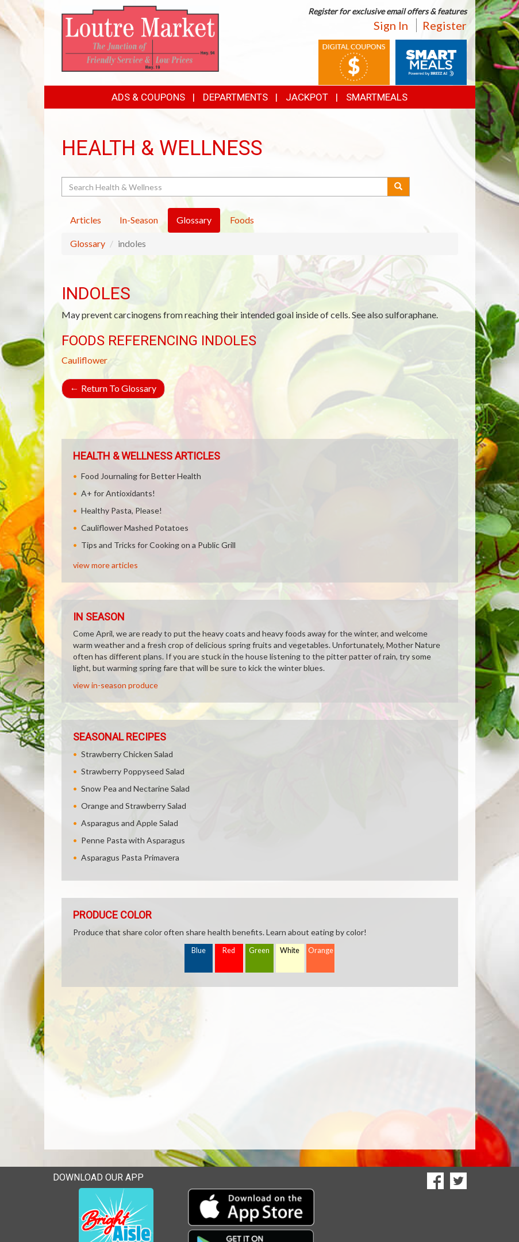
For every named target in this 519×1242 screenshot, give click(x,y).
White (289, 950)
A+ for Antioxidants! (118, 493)
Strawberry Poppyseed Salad (132, 771)
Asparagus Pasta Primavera (130, 857)
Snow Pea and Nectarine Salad (135, 788)
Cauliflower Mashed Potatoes (135, 528)
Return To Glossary (113, 388)
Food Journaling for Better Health (141, 476)
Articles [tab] (85, 219)
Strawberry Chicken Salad (127, 754)
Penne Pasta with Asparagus (133, 840)
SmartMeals (376, 97)
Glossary (87, 243)
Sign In (391, 25)
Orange (320, 950)
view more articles (105, 565)
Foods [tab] (242, 219)
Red (228, 950)
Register (444, 25)
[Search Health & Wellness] (225, 186)
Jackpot (307, 97)
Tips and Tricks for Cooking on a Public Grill (158, 545)
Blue (198, 950)
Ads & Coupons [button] (148, 97)
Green (259, 950)
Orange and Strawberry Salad (133, 806)
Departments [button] (235, 97)
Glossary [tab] (194, 219)
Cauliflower (84, 359)
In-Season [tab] (139, 219)
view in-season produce (115, 685)
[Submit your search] (398, 186)
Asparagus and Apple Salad (129, 823)
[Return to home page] (140, 38)
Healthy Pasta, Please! (121, 510)
